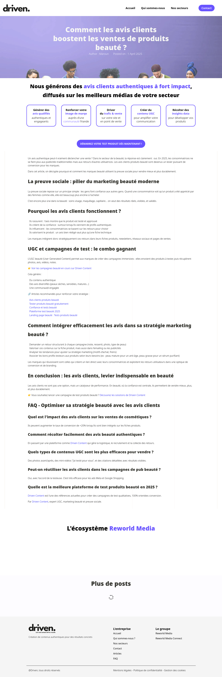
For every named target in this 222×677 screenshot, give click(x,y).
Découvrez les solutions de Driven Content (122, 395)
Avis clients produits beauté (44, 300)
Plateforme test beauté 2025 (44, 311)
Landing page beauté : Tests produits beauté (53, 315)
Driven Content (78, 443)
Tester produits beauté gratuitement (48, 303)
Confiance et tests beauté (43, 307)
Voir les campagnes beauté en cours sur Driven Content (61, 268)
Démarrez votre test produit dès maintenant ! (111, 143)
